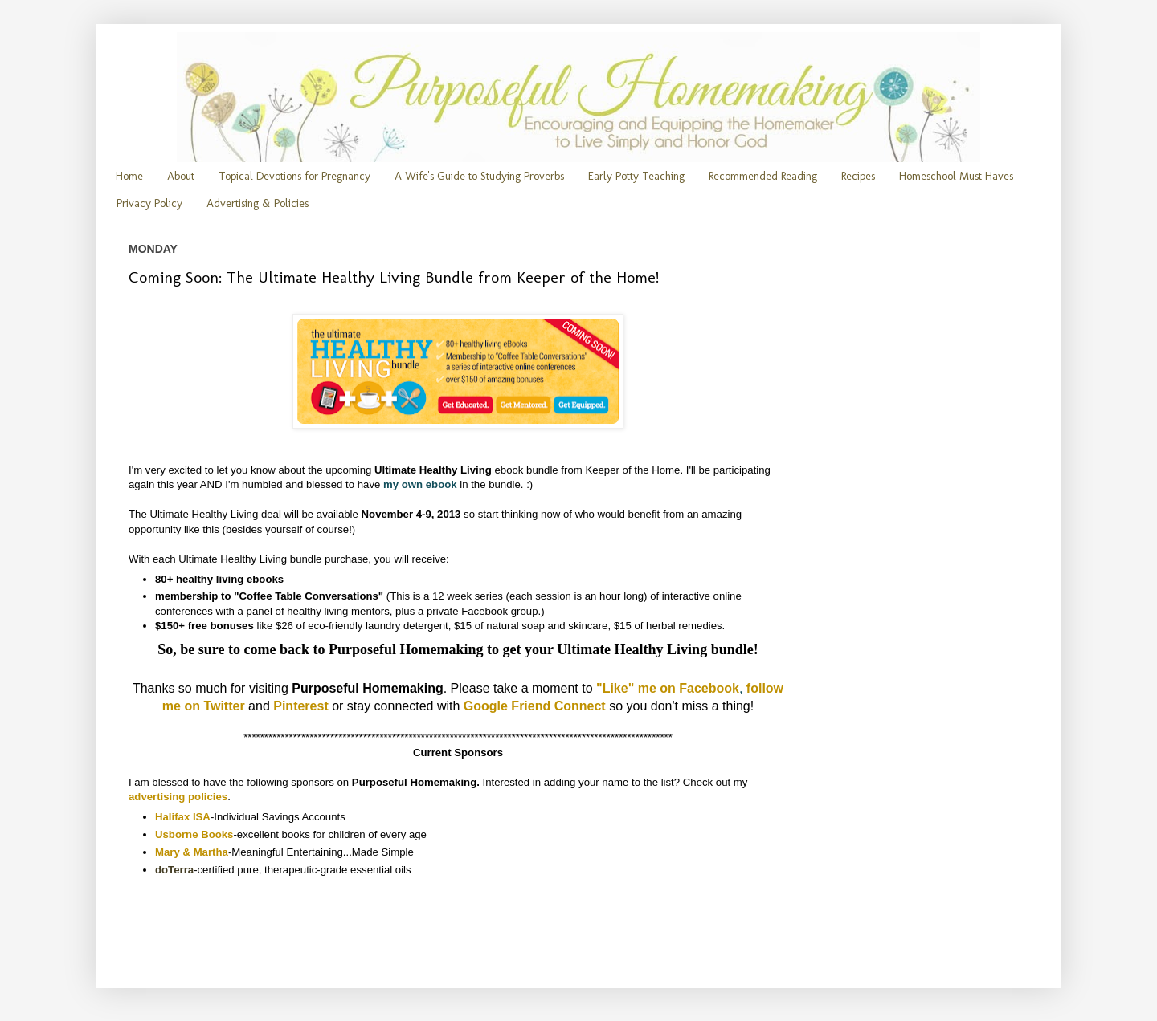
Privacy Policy (149, 203)
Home (129, 176)
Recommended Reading (763, 176)
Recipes (858, 176)
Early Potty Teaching (636, 176)
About (180, 176)
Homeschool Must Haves (956, 176)
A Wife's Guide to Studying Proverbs (479, 176)
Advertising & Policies (257, 203)
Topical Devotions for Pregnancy (294, 176)
